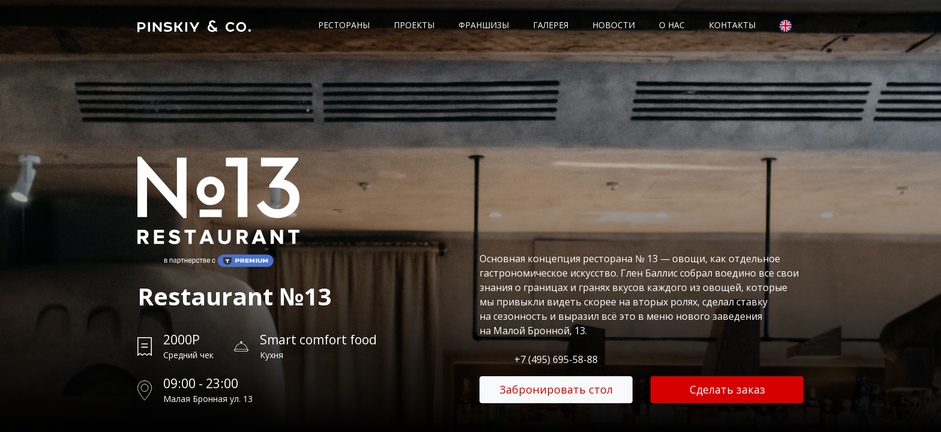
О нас (672, 25)
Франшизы (483, 25)
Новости (613, 25)
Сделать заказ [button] (727, 389)
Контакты (732, 25)
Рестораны (344, 25)
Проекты (414, 25)
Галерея (550, 25)
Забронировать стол (556, 389)
